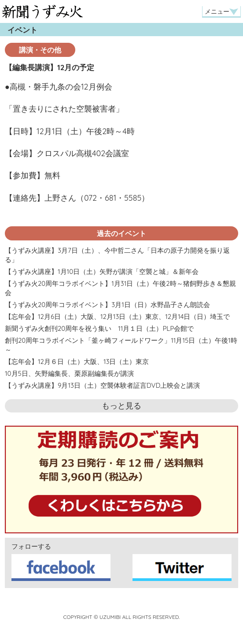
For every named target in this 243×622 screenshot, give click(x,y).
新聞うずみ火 (42, 12)
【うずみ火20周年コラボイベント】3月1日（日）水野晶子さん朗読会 (107, 304)
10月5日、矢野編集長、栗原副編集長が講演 (69, 373)
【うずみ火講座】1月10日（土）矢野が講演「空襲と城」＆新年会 (102, 271)
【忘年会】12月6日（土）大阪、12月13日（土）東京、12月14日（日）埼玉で (117, 316)
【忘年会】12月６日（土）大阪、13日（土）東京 (77, 361)
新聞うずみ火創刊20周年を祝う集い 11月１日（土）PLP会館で (99, 328)
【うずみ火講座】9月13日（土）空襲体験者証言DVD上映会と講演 (102, 385)
